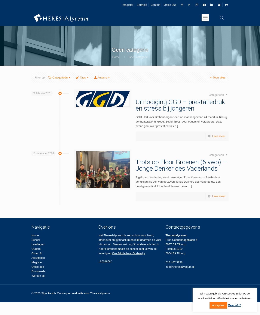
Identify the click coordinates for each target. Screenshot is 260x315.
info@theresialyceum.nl (179, 266)
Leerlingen (38, 244)
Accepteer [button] (218, 305)
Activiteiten (38, 257)
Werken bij (38, 275)
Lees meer (218, 136)
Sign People (48, 293)
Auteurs (102, 77)
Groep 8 (36, 253)
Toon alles (217, 77)
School (35, 239)
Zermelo (142, 4)
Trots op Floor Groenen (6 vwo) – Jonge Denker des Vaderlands (181, 165)
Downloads (38, 271)
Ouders (36, 248)
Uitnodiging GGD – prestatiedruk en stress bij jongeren (180, 105)
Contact (155, 4)
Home (116, 57)
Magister (128, 4)
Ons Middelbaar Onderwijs (128, 253)
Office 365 (170, 4)
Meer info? (234, 305)
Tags (82, 77)
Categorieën (59, 77)
